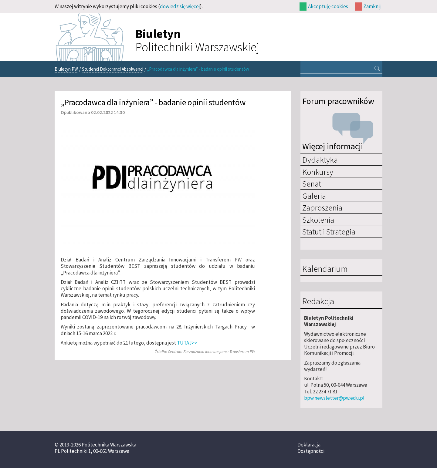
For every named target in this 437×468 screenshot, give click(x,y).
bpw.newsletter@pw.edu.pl (334, 398)
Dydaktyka (320, 159)
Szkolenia (318, 219)
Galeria (314, 195)
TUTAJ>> (187, 342)
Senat (311, 183)
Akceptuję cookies (328, 6)
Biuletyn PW (66, 69)
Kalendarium (324, 269)
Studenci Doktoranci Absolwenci (112, 69)
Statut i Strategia (328, 231)
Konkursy (317, 171)
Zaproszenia (322, 207)
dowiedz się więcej (180, 6)
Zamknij (372, 6)
